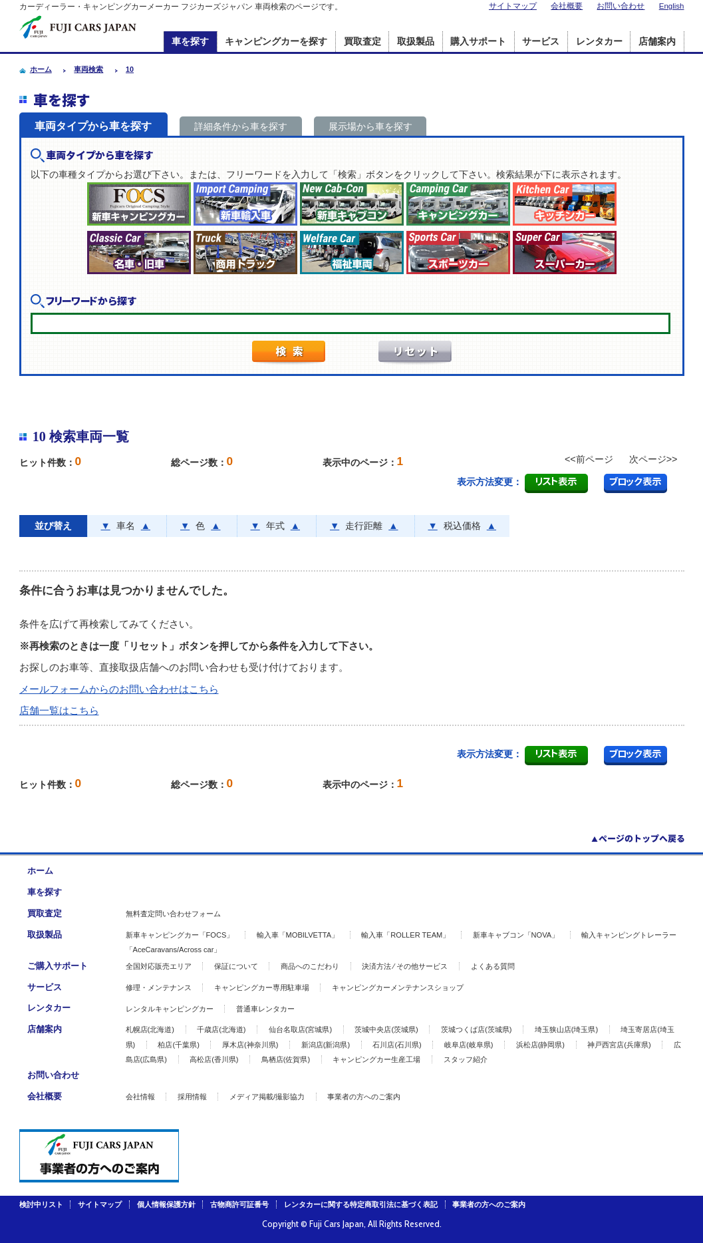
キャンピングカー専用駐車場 (261, 987)
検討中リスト (41, 1204)
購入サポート (478, 42)
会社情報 (140, 1097)
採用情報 (192, 1097)
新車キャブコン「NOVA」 (516, 935)
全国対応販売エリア (159, 966)
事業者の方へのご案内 (363, 1097)
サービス (540, 42)
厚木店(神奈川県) (250, 1045)
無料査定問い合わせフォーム (173, 914)
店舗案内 (657, 42)
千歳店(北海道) (221, 1029)
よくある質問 (493, 966)
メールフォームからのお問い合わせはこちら (119, 689)
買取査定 (362, 42)
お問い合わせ (620, 6)
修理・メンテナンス (159, 987)
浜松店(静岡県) (540, 1045)
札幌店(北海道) (150, 1029)
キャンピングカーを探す (276, 42)
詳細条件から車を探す (240, 126)
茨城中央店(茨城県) (386, 1029)
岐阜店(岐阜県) (468, 1045)
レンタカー (599, 42)
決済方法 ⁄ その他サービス (405, 966)
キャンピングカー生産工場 (376, 1059)
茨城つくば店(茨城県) (476, 1029)
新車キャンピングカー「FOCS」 (180, 935)
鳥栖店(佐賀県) (285, 1059)
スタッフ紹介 (466, 1059)
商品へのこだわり (310, 966)
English (671, 6)
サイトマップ (513, 6)
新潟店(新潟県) (325, 1045)
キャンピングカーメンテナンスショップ (398, 987)
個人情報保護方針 (166, 1204)
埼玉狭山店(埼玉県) (566, 1029)
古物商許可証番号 (239, 1204)
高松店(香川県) (214, 1059)
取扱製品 (415, 42)
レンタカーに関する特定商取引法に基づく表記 (361, 1204)
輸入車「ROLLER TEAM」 (405, 935)
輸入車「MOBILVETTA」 (298, 935)
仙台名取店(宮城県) (300, 1029)
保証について (236, 966)
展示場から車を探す (370, 126)
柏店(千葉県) (178, 1045)
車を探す (190, 42)
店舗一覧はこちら (59, 710)
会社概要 (567, 6)
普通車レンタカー (265, 1009)
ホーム (40, 871)
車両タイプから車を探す (93, 126)
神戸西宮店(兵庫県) (618, 1045)
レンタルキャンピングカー (169, 1009)
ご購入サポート (57, 966)
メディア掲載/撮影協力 (267, 1097)
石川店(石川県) (396, 1045)
